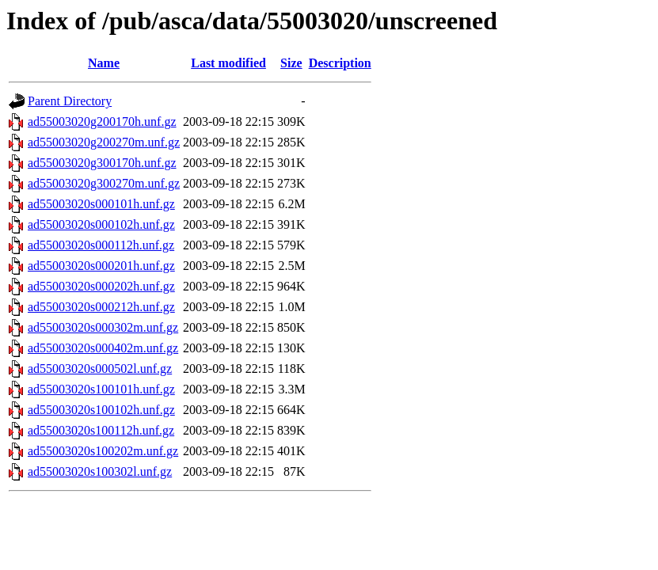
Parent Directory (70, 101)
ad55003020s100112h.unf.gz (101, 430)
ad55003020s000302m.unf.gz (103, 327)
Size (291, 63)
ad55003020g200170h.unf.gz (102, 121)
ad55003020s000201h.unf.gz (101, 265)
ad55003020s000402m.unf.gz (103, 348)
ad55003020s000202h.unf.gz (101, 286)
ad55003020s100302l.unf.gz (100, 471)
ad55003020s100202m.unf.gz (103, 451)
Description (340, 63)
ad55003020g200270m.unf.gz (104, 142)
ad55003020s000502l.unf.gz (100, 368)
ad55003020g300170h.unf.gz (102, 162)
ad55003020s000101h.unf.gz (101, 204)
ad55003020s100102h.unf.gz (101, 409)
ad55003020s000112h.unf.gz (101, 245)
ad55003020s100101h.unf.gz (101, 389)
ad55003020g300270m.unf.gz (104, 183)
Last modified (228, 63)
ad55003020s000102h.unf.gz (101, 224)
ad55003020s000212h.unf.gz (101, 307)
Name (104, 63)
